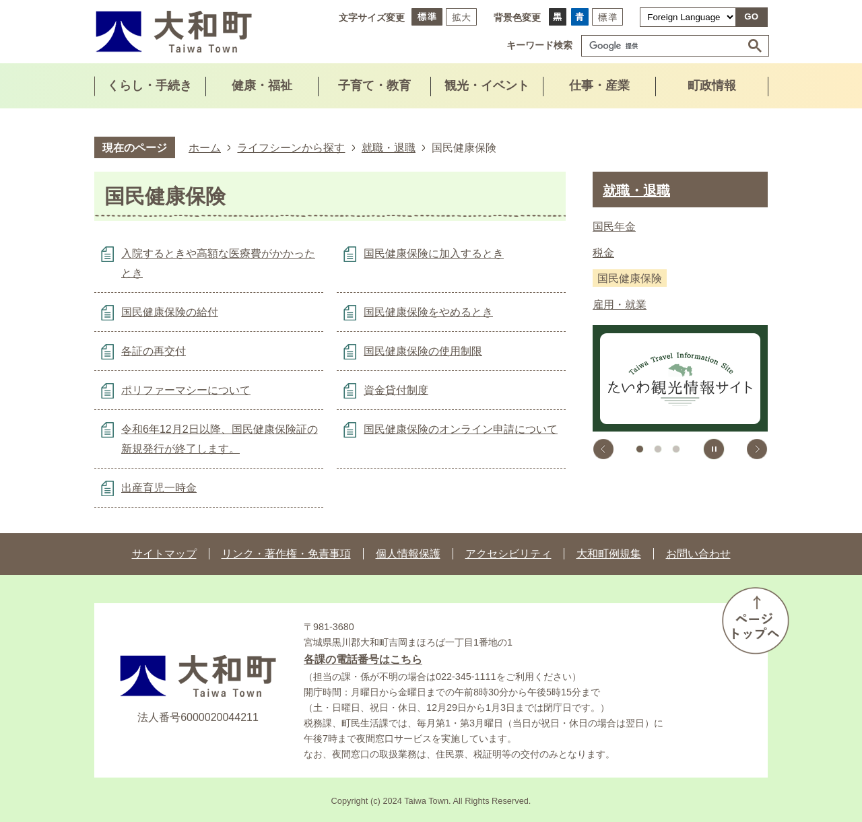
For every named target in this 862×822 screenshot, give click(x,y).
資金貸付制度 (396, 390)
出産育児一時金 (159, 487)
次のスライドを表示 (757, 449)
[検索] (665, 45)
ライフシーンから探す (291, 147)
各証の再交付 (153, 351)
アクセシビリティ (508, 553)
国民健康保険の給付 (169, 312)
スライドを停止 (714, 449)
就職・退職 (389, 147)
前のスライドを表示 (603, 449)
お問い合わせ (698, 553)
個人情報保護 (408, 553)
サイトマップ (164, 553)
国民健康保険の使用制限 (423, 351)
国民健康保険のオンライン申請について (461, 429)
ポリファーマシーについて (186, 390)
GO (751, 16)
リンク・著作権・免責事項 (286, 553)
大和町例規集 (608, 553)
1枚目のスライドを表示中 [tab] (640, 449)
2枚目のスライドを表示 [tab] (658, 449)
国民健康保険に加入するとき (434, 253)
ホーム (205, 147)
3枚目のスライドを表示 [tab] (676, 449)
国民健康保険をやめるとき (428, 312)
